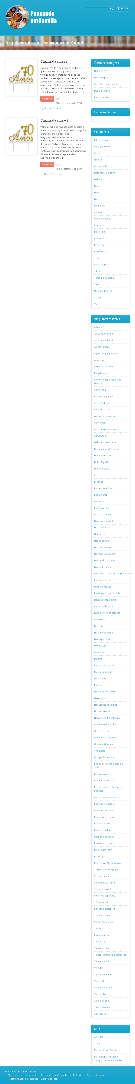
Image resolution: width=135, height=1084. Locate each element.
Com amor (99, 422)
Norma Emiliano (52, 108)
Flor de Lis (99, 534)
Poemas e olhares (104, 803)
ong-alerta (99, 750)
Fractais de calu (102, 547)
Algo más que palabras (106, 353)
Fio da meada (101, 527)
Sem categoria (102, 264)
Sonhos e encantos (104, 908)
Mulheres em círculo (105, 691)
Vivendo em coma (103, 987)
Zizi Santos (100, 1013)
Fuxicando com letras (105, 560)
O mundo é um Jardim (105, 737)
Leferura (99, 626)
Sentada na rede (103, 889)
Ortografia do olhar (104, 757)
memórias (99, 205)
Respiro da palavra (104, 836)
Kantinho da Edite (103, 606)
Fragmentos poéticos (105, 553)
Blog (10, 1075)
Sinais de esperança (105, 895)
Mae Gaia (99, 652)
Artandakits (100, 360)
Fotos (97, 192)
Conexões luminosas (105, 84)
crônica (98, 159)
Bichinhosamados (103, 366)
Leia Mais (47, 98)
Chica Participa (102, 403)
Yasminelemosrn (103, 1007)
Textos (97, 284)
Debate (98, 179)
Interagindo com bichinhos (108, 593)
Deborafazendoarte (105, 442)
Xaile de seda (101, 1000)
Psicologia (99, 231)
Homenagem (101, 70)
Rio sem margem (103, 849)
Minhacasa (100, 685)
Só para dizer (101, 902)
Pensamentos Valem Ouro (108, 797)
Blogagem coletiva (104, 146)
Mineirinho (100, 678)
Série (97, 271)
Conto (97, 153)
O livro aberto (101, 731)
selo (96, 258)
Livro (96, 199)
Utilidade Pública (103, 290)
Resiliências (100, 251)
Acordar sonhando (104, 340)
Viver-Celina (100, 994)
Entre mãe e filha (103, 488)
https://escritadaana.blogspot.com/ (113, 573)
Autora (18, 1075)
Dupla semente (102, 90)
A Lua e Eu (99, 327)
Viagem (98, 297)
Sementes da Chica (104, 882)
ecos (96, 475)
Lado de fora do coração (107, 612)
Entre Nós (99, 501)
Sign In (123, 8)
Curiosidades (101, 166)
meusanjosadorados (105, 665)
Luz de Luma (101, 645)
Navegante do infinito (105, 704)
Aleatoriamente (102, 346)
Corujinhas (100, 435)
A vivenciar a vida (103, 333)
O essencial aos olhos (106, 724)
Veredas (98, 967)
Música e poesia (103, 77)
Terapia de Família (104, 277)
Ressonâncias (101, 97)
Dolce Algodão (102, 462)
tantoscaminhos (102, 935)
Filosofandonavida (104, 521)
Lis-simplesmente (103, 632)
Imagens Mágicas (103, 586)
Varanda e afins (102, 961)
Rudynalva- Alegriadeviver (108, 863)
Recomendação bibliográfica (23, 1078)
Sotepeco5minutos (104, 921)
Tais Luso (99, 928)
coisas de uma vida (104, 416)
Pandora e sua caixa (105, 780)
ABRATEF (98, 1037)
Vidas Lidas (100, 981)
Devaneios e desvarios (106, 449)
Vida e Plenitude (103, 974)
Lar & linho (99, 619)
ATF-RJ (97, 1043)
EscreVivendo (101, 507)
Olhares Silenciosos (104, 744)
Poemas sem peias (104, 810)
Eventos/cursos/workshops (56, 1075)
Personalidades (102, 218)
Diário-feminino (102, 455)
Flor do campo (101, 540)
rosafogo (99, 856)
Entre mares (100, 494)
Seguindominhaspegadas (108, 869)
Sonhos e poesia (103, 915)
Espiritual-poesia (103, 514)
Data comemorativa (104, 172)
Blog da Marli (101, 373)
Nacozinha (100, 698)
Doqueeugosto (102, 468)
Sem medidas (101, 876)
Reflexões (78, 1075)
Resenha (99, 244)
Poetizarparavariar (104, 817)
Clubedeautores (103, 409)
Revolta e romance (104, 843)
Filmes (90, 1075)
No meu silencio (102, 711)
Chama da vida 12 (53, 61)
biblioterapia (101, 140)
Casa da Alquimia (103, 396)
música (98, 212)
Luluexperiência (102, 639)
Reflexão (99, 238)
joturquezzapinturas (105, 599)
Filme (97, 186)
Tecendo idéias (102, 948)
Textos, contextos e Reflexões (110, 954)
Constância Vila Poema (106, 429)
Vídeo (97, 304)
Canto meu (100, 389)
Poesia (98, 225)
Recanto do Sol (102, 823)
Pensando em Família (105, 1050)
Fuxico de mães (102, 567)
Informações (31, 1075)
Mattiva (98, 658)
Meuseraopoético (103, 671)
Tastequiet (100, 941)
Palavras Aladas (103, 774)
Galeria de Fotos (50, 1078)
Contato (100, 1075)
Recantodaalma (102, 830)
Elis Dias (98, 481)
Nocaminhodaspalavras (107, 717)
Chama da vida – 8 (54, 120)
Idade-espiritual (102, 580)
